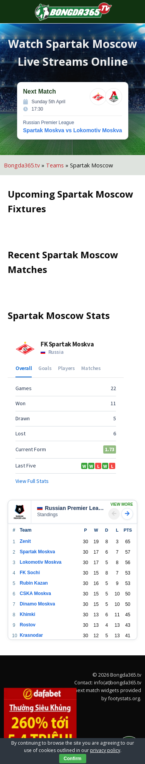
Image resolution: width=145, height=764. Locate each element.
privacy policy (105, 750)
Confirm (73, 758)
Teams (55, 165)
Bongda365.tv (22, 165)
